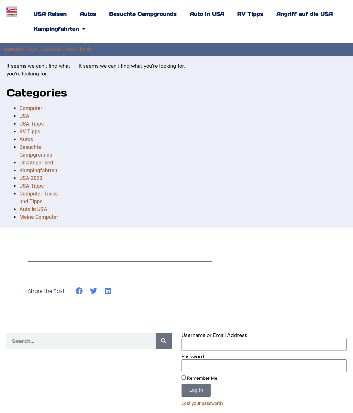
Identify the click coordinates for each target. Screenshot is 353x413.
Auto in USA (207, 14)
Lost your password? (203, 403)
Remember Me (199, 378)
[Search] (164, 341)
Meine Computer (38, 217)
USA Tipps (31, 124)
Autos (88, 14)
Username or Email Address (214, 335)
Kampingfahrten (59, 29)
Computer (30, 108)
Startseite (13, 49)
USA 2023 (30, 178)
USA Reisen (50, 14)
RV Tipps (250, 14)
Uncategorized (36, 163)
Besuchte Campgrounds (143, 14)
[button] (79, 291)
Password (193, 356)
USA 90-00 (51, 49)
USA (32, 49)
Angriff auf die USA (304, 14)
